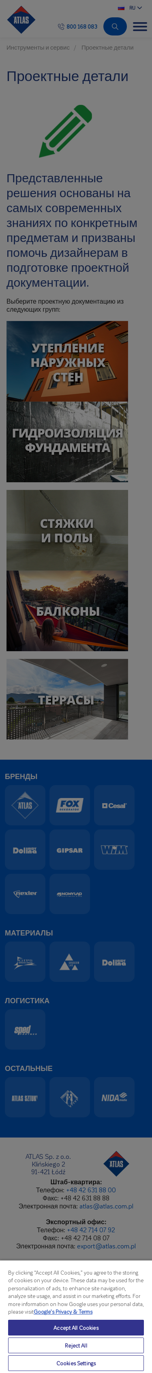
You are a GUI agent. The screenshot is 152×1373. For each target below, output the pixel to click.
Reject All (76, 1345)
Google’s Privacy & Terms (63, 1311)
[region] (76, 1316)
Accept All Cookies (76, 1328)
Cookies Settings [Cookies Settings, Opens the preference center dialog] (76, 1363)
